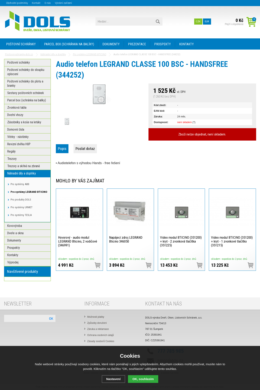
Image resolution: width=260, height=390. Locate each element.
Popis (62, 148)
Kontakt (36, 2)
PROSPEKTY (162, 44)
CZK (198, 21)
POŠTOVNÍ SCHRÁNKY (21, 44)
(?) (193, 122)
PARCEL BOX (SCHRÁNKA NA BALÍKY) (69, 44)
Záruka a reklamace (98, 329)
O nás (47, 2)
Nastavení (113, 379)
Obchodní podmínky (17, 2)
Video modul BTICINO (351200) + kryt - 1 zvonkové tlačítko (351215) (232, 241)
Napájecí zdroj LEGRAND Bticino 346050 (125, 239)
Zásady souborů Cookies (100, 341)
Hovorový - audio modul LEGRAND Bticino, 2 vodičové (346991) (77, 241)
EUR (207, 21)
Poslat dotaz (85, 148)
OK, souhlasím (143, 379)
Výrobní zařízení (63, 2)
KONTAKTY (186, 44)
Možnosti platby (95, 316)
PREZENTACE (137, 44)
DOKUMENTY (111, 44)
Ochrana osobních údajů (100, 335)
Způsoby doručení (97, 323)
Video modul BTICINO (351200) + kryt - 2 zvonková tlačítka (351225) (181, 241)
